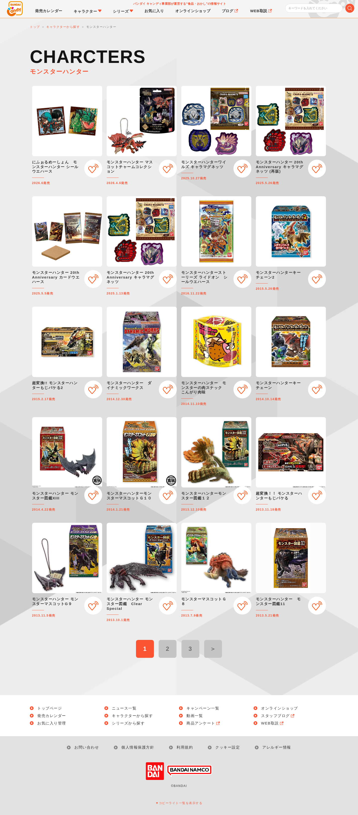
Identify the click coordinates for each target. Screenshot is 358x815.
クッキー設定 (227, 747)
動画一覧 (194, 716)
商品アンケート (203, 723)
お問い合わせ (86, 747)
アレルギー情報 (276, 747)
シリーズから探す (128, 723)
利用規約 (185, 747)
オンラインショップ (279, 708)
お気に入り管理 (51, 723)
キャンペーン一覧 (202, 708)
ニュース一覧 (124, 708)
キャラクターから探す (132, 716)
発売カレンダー (51, 716)
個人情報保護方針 (137, 747)
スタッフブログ (278, 716)
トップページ (49, 708)
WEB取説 (272, 723)
